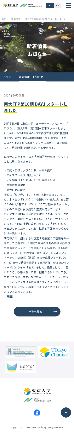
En (57, 5)
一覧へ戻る (35, 311)
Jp (50, 5)
